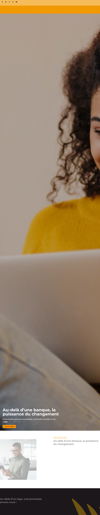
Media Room (60, 4)
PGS (58, 9)
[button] (6, 421)
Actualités (70, 4)
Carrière (89, 1)
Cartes (37, 9)
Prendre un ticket (77, 1)
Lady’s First (64, 9)
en (91, 4)
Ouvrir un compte (62, 1)
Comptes (31, 9)
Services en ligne (50, 9)
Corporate (22, 9)
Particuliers (16, 9)
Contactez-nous (82, 4)
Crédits (42, 9)
